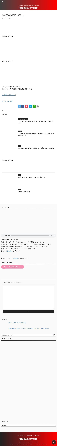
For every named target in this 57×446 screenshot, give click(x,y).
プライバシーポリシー (20, 435)
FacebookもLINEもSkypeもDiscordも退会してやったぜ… (36, 148)
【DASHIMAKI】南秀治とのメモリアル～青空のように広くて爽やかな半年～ (28, 328)
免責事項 (29, 435)
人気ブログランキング (9, 95)
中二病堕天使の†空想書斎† (28, 8)
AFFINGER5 (44, 444)
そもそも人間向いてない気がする (17, 322)
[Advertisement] (14, 48)
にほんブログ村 (7, 101)
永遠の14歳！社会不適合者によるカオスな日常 (28, 442)
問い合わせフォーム (37, 435)
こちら (9, 251)
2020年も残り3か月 (24, 191)
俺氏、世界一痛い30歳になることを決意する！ (32, 177)
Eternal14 (15, 258)
